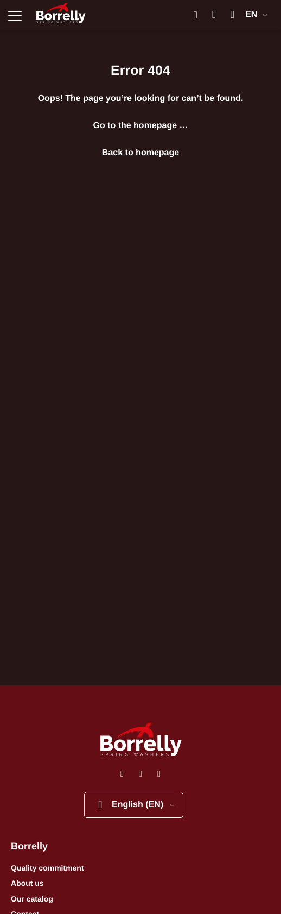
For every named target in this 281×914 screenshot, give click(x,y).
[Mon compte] (214, 15)
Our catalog (32, 898)
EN (256, 14)
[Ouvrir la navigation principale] (15, 15)
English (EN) (134, 804)
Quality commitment (47, 868)
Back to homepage (140, 152)
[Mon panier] (232, 15)
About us (27, 883)
